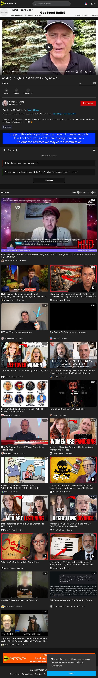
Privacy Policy (27, 674)
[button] (86, 3)
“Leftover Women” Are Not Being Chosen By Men (24, 370)
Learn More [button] (56, 666)
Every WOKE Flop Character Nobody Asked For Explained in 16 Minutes (23, 410)
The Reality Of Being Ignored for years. (68, 332)
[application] (49, 47)
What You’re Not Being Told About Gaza (20, 562)
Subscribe (88, 103)
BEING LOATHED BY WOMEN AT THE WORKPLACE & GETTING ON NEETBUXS (20, 486)
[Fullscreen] (94, 71)
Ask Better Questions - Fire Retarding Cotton (71, 600)
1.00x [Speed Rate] (73, 72)
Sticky (73, 192)
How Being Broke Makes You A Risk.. (67, 409)
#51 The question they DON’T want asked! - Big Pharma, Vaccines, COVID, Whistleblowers (72, 371)
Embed (17, 91)
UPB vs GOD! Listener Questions (16, 332)
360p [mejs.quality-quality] (90, 72)
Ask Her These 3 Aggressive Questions (20, 600)
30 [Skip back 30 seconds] (77, 71)
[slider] (38, 71)
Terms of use (15, 674)
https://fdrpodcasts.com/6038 (64, 114)
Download (29, 91)
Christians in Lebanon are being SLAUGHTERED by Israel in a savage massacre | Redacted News (73, 295)
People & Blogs (33, 110)
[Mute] (85, 71)
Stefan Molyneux (16, 102)
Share (6, 91)
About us (38, 674)
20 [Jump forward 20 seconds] (81, 71)
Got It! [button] (71, 673)
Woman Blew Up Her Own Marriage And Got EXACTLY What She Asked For (70, 525)
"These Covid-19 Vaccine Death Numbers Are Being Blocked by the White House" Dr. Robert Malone (71, 488)
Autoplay (86, 192)
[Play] (3, 71)
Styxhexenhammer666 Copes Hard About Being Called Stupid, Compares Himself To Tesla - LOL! (24, 639)
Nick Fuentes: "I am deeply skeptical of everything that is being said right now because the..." (23, 296)
